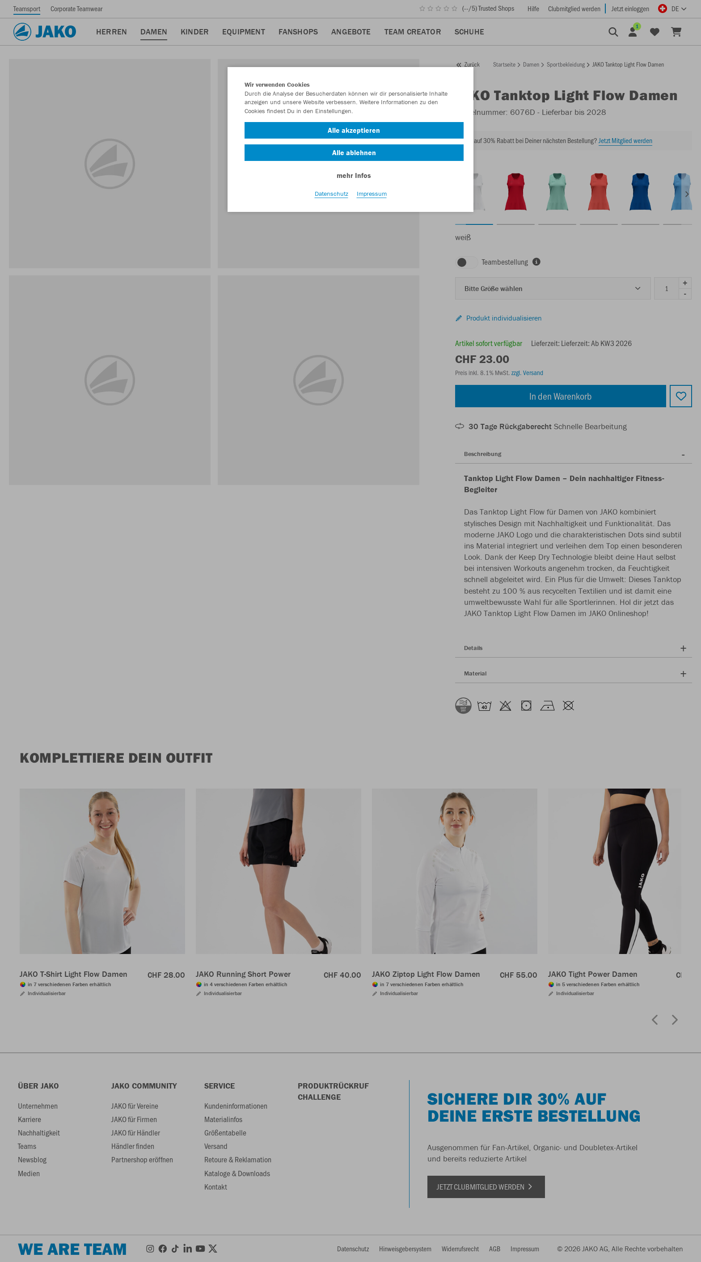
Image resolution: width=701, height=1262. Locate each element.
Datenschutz (331, 197)
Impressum (372, 197)
